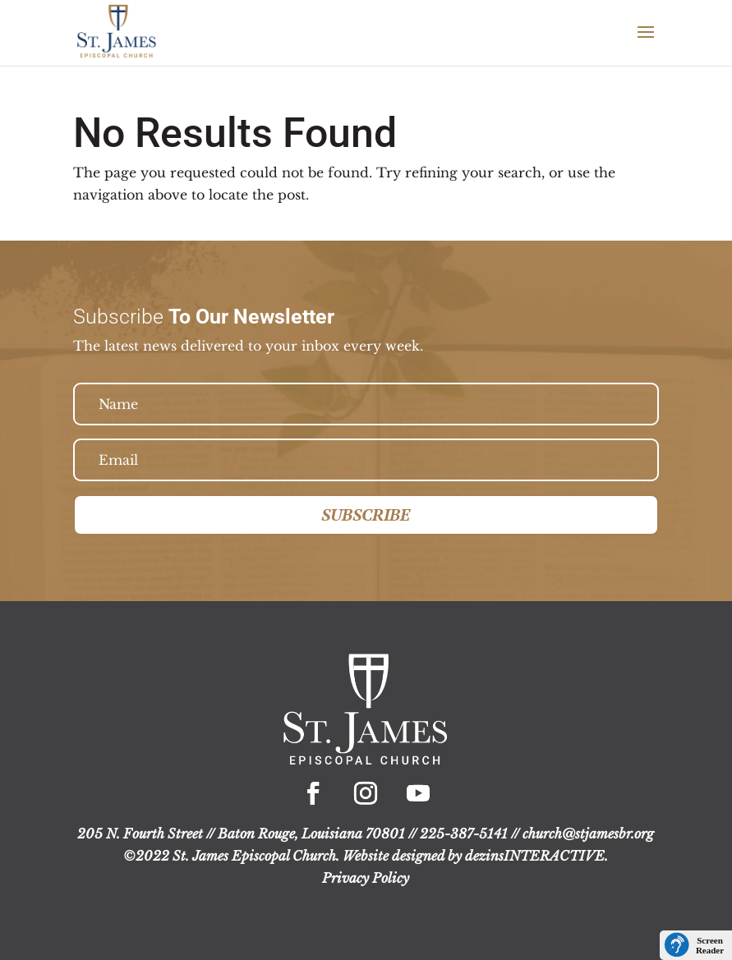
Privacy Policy (365, 878)
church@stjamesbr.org (588, 833)
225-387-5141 (464, 833)
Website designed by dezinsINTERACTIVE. (475, 855)
